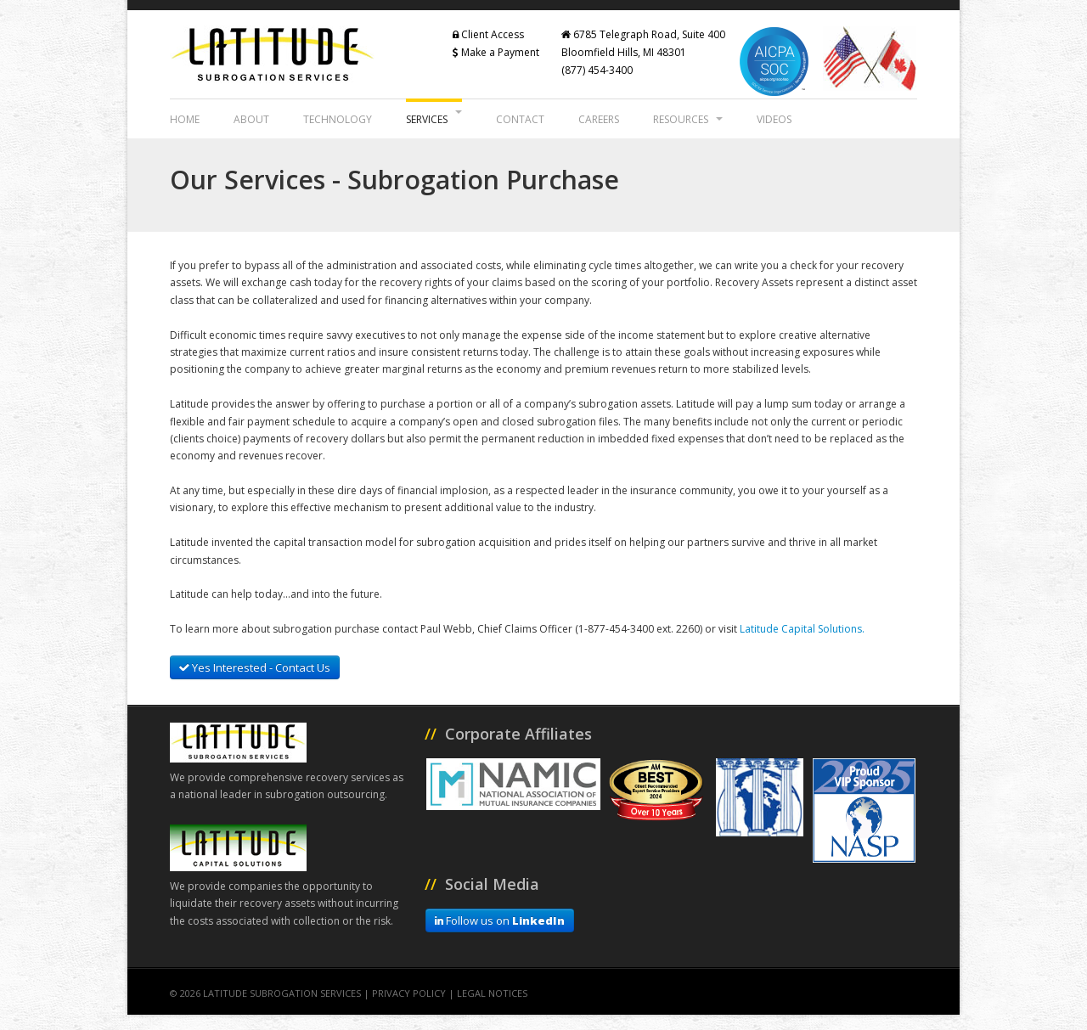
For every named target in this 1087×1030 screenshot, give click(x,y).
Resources (688, 119)
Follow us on (500, 920)
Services (434, 118)
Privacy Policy (409, 993)
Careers (598, 119)
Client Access (488, 34)
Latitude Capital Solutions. (802, 629)
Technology (337, 119)
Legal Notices (492, 993)
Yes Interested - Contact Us (254, 667)
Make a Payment (496, 52)
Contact (520, 119)
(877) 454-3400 (597, 70)
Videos (774, 119)
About (251, 119)
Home (185, 119)
